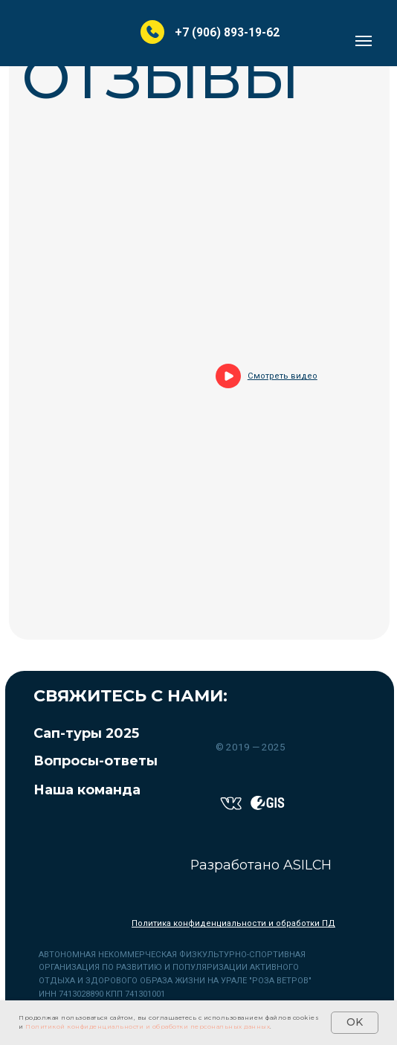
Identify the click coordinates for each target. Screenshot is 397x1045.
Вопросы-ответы (95, 760)
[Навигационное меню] (363, 41)
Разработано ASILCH (261, 864)
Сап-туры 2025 (86, 733)
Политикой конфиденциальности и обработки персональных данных (147, 1026)
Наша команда (87, 789)
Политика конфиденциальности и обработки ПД (233, 923)
